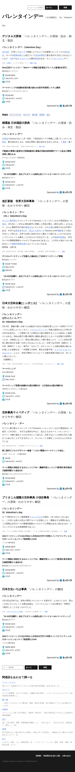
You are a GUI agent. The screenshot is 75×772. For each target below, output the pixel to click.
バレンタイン (58, 58)
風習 (37, 58)
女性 (37, 55)
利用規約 (38, 756)
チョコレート (23, 58)
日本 (12, 58)
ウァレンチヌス (15, 115)
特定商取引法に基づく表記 (51, 756)
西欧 (14, 244)
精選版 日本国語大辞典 (16, 122)
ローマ (22, 52)
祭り (21, 55)
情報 (31, 63)
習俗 (56, 237)
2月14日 (5, 52)
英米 (18, 231)
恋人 (48, 115)
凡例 (35, 63)
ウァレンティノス (39, 330)
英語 (6, 139)
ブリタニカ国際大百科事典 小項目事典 (25, 497)
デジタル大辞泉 (11, 36)
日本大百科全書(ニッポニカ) (19, 303)
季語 (65, 142)
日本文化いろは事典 (14, 589)
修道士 (28, 227)
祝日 (4, 224)
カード (42, 231)
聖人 (16, 221)
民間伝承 (21, 244)
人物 (50, 227)
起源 (62, 237)
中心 (23, 231)
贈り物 (34, 115)
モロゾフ (26, 115)
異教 (16, 55)
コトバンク (12, 7)
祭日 (4, 142)
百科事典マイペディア (16, 412)
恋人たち (33, 231)
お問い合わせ (66, 756)
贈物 (60, 231)
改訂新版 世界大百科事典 (18, 201)
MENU (4, 2)
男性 (43, 55)
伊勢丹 (42, 115)
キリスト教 (7, 221)
